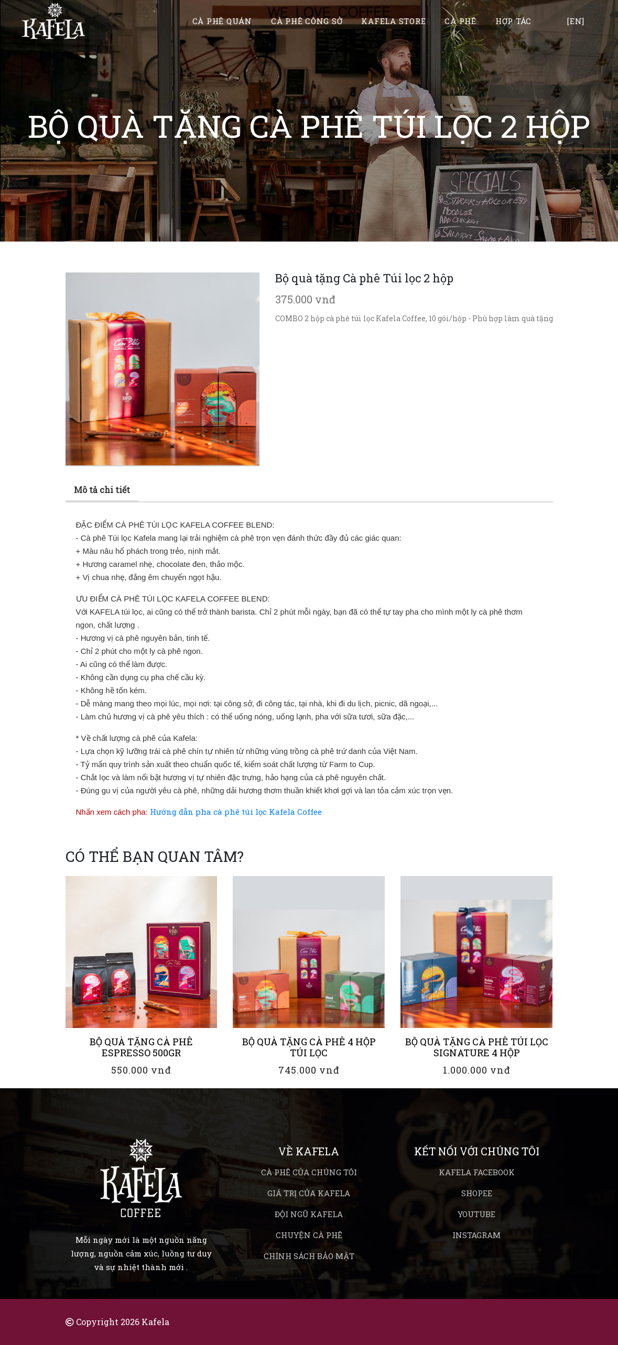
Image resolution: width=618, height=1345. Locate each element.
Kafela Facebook (477, 1172)
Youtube (476, 1214)
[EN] (575, 21)
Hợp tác (513, 21)
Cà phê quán (222, 21)
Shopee (476, 1193)
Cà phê (460, 21)
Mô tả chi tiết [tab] (102, 489)
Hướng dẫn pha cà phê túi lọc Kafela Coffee (236, 811)
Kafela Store (393, 21)
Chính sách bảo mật (309, 1256)
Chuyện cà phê (309, 1235)
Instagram (476, 1235)
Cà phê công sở (307, 21)
